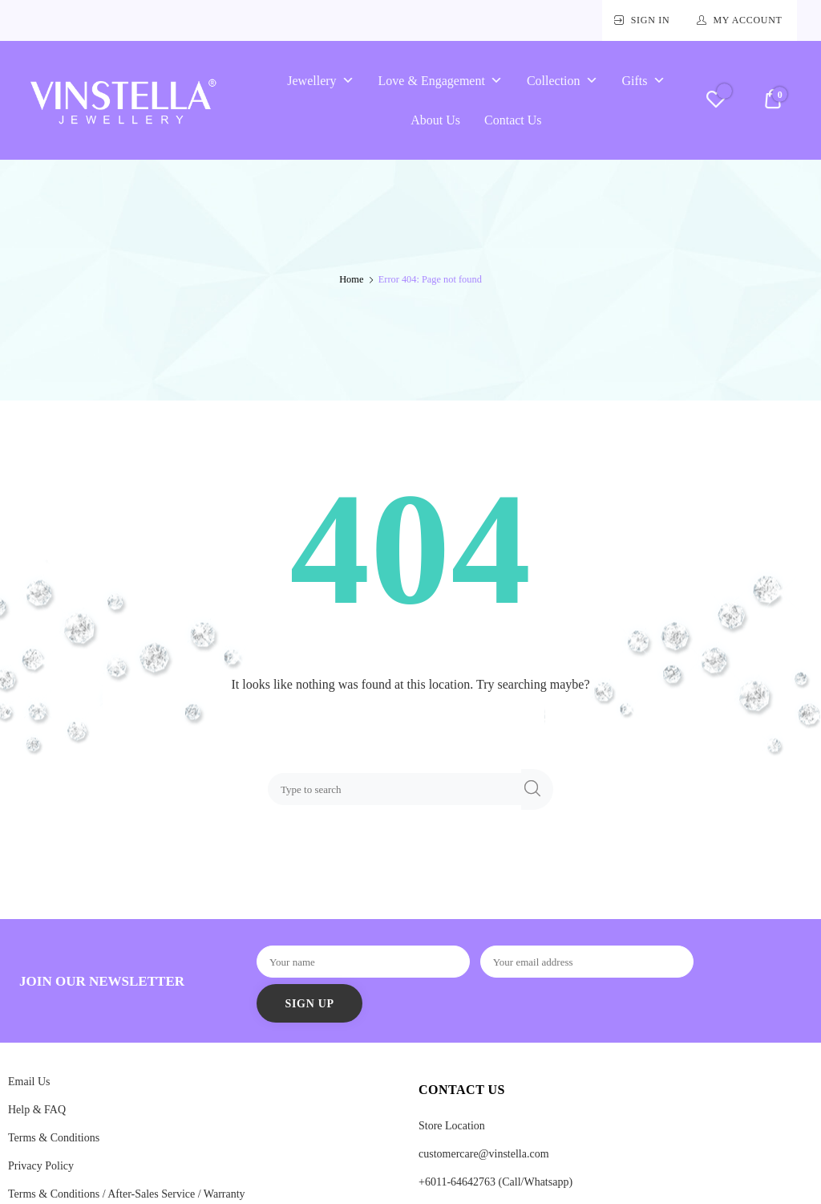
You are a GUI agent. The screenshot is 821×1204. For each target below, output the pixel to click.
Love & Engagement (440, 80)
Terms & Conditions (53, 1138)
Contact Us (513, 120)
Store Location (452, 1126)
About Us (435, 120)
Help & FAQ (37, 1110)
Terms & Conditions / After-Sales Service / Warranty (126, 1194)
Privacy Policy (41, 1166)
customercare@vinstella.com (484, 1154)
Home (351, 279)
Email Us (29, 1082)
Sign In (650, 20)
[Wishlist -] (715, 101)
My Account (747, 20)
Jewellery (320, 80)
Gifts (643, 80)
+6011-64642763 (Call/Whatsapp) (495, 1182)
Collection (562, 80)
